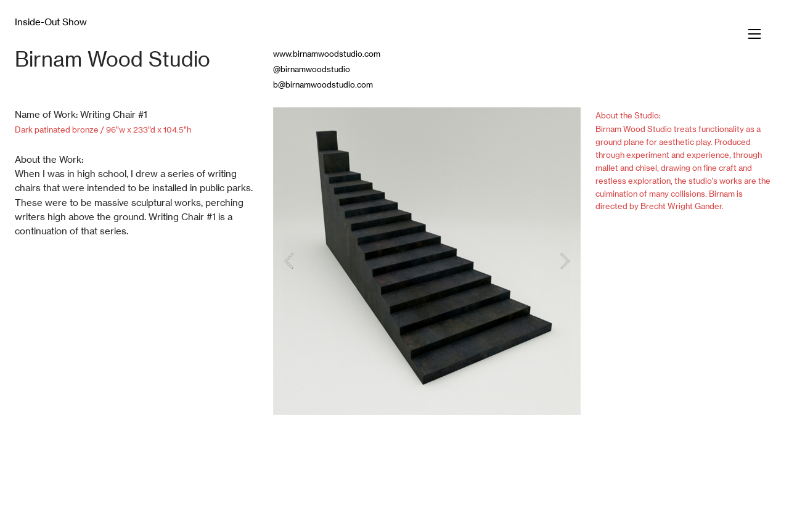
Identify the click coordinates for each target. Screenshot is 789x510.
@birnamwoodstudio (311, 69)
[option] (427, 261)
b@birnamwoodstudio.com (323, 84)
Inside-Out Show (51, 22)
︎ (754, 34)
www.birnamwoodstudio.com (326, 54)
